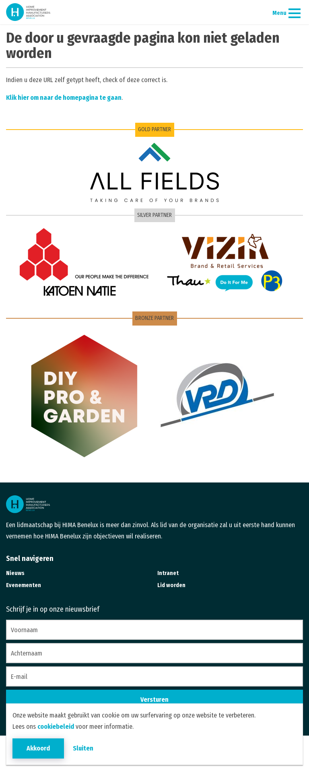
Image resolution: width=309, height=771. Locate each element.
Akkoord (38, 748)
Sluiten (83, 748)
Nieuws (15, 573)
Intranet (168, 573)
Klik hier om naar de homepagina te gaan (64, 97)
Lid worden (171, 585)
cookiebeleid (55, 726)
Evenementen (23, 585)
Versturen (154, 699)
